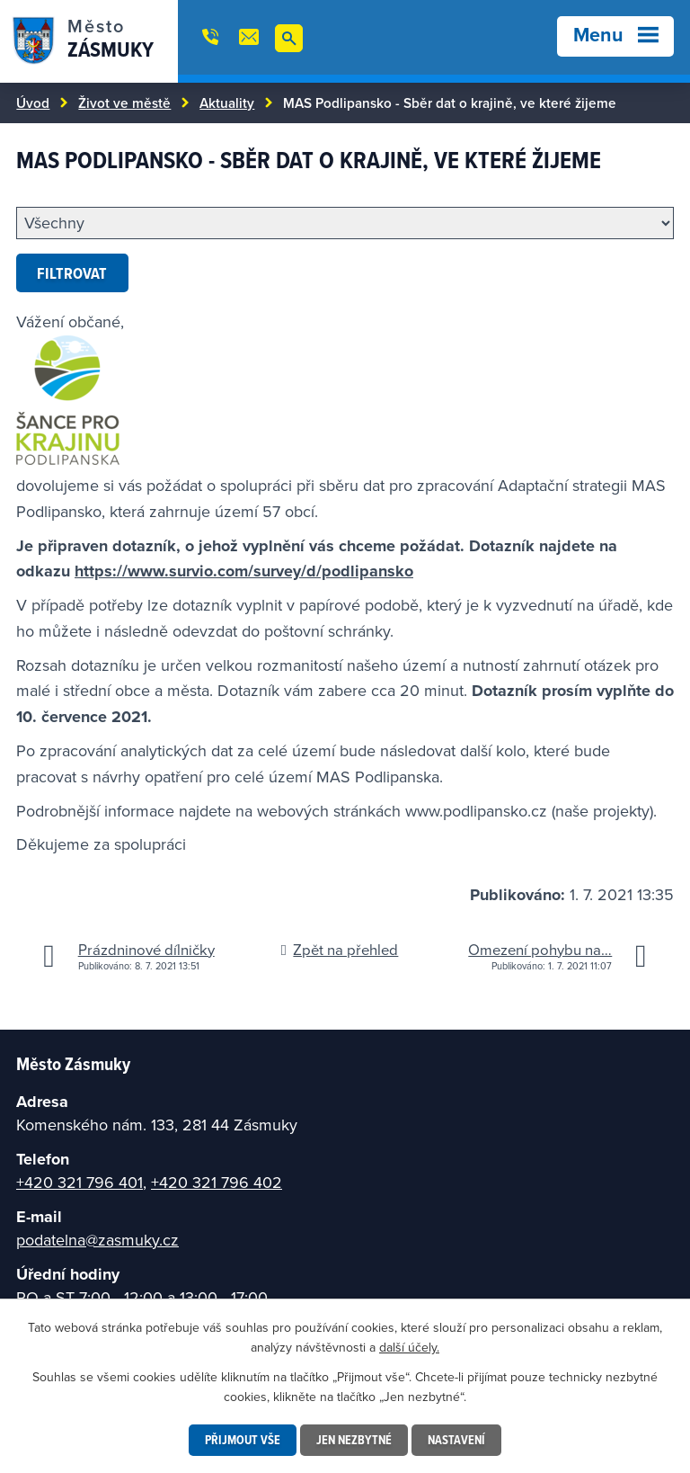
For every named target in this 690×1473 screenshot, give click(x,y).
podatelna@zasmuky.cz (97, 1239)
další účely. (409, 1347)
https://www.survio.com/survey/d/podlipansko (244, 571)
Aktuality (226, 102)
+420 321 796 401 (79, 1182)
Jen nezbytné (354, 1440)
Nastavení (456, 1440)
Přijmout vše (242, 1440)
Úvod (32, 102)
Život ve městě (124, 102)
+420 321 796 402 (216, 1182)
